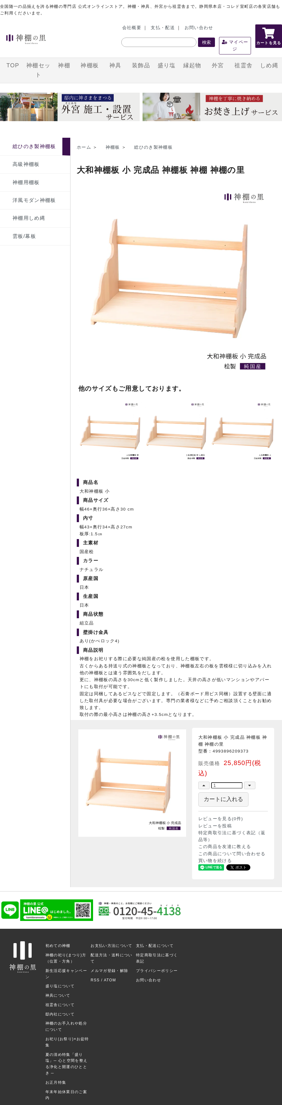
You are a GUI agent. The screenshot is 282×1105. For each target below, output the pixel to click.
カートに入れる (223, 799)
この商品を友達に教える (224, 846)
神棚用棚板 (26, 182)
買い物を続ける (215, 860)
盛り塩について (60, 986)
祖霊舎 (243, 65)
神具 (115, 65)
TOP (13, 65)
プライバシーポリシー (157, 971)
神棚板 (90, 65)
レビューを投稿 (215, 826)
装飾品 (141, 65)
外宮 (218, 65)
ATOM (110, 980)
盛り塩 (167, 65)
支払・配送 (163, 27)
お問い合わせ (199, 27)
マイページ (235, 45)
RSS (95, 980)
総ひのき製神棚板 (34, 146)
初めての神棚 (57, 945)
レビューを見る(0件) (220, 818)
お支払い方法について (112, 945)
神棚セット (38, 70)
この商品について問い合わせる (232, 853)
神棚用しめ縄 (29, 218)
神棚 (64, 65)
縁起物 (192, 65)
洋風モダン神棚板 (34, 200)
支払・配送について (155, 945)
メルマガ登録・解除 (109, 971)
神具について (57, 995)
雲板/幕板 (24, 236)
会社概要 (131, 27)
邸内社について (60, 1014)
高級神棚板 (26, 164)
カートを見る (268, 36)
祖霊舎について (60, 1005)
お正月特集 (55, 1082)
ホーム (84, 147)
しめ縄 (269, 65)
